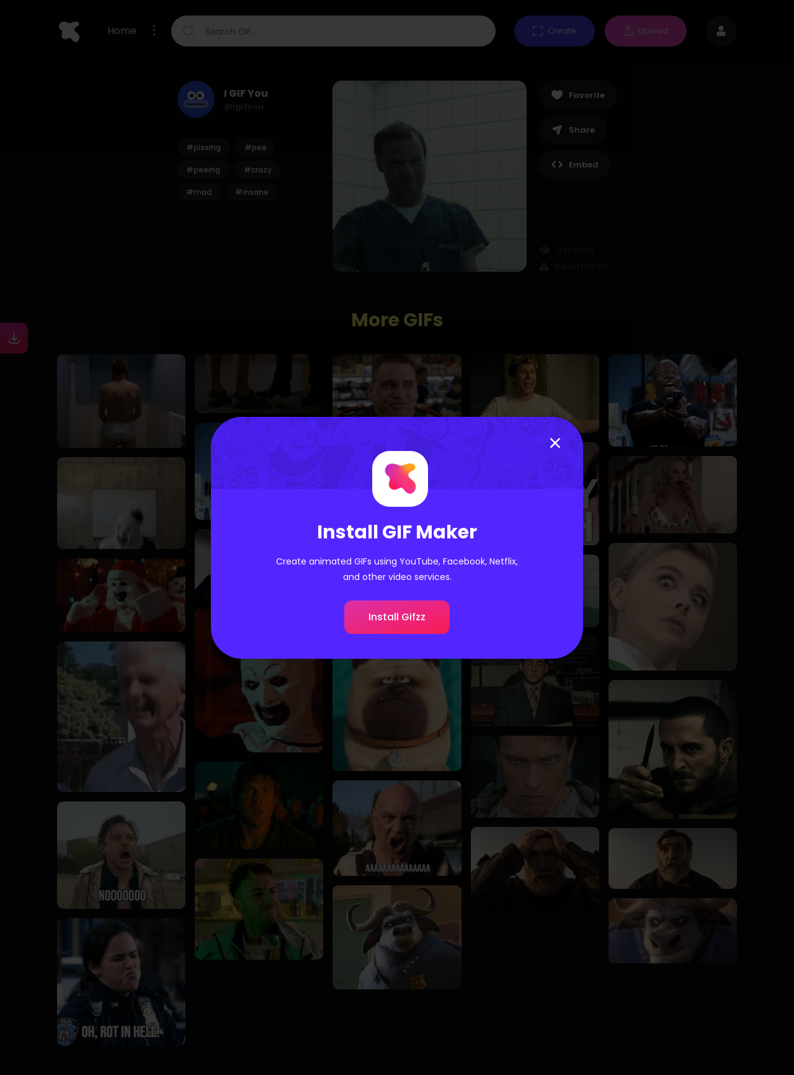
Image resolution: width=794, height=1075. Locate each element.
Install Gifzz (397, 617)
